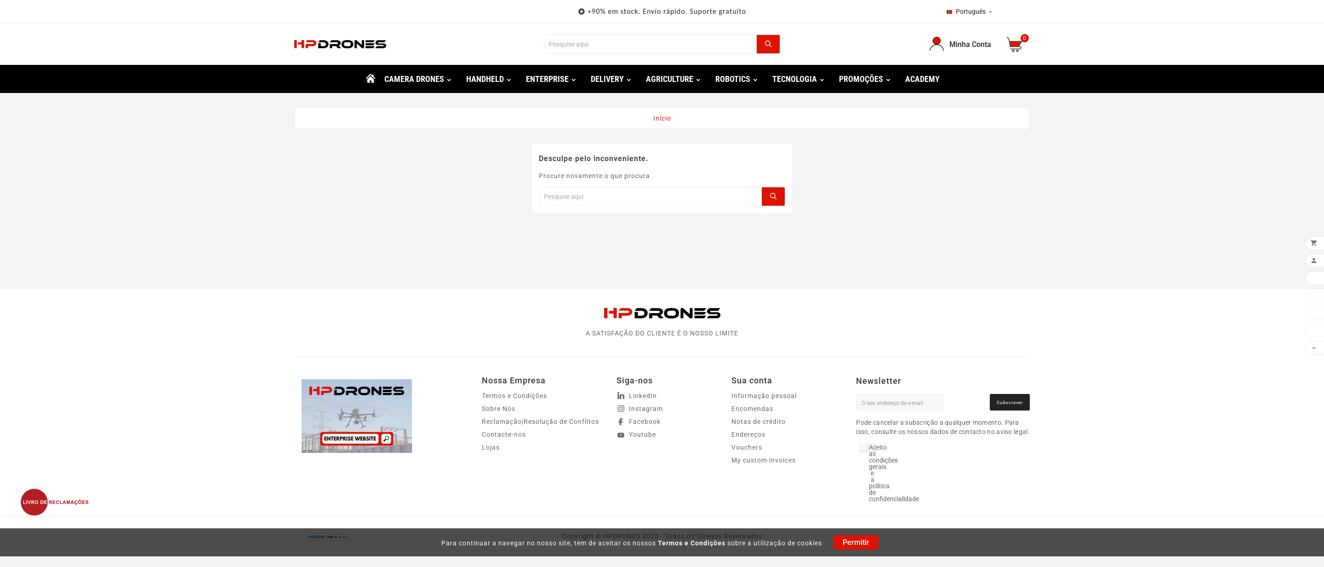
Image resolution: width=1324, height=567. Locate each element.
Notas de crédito (758, 421)
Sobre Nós (498, 408)
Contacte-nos (504, 434)
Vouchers (746, 447)
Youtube (642, 434)
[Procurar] (650, 44)
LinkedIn (643, 395)
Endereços (748, 434)
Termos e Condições (691, 543)
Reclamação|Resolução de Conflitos (540, 421)
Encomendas (752, 408)
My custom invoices (763, 460)
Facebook (645, 421)
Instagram (646, 408)
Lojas (491, 447)
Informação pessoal (764, 395)
